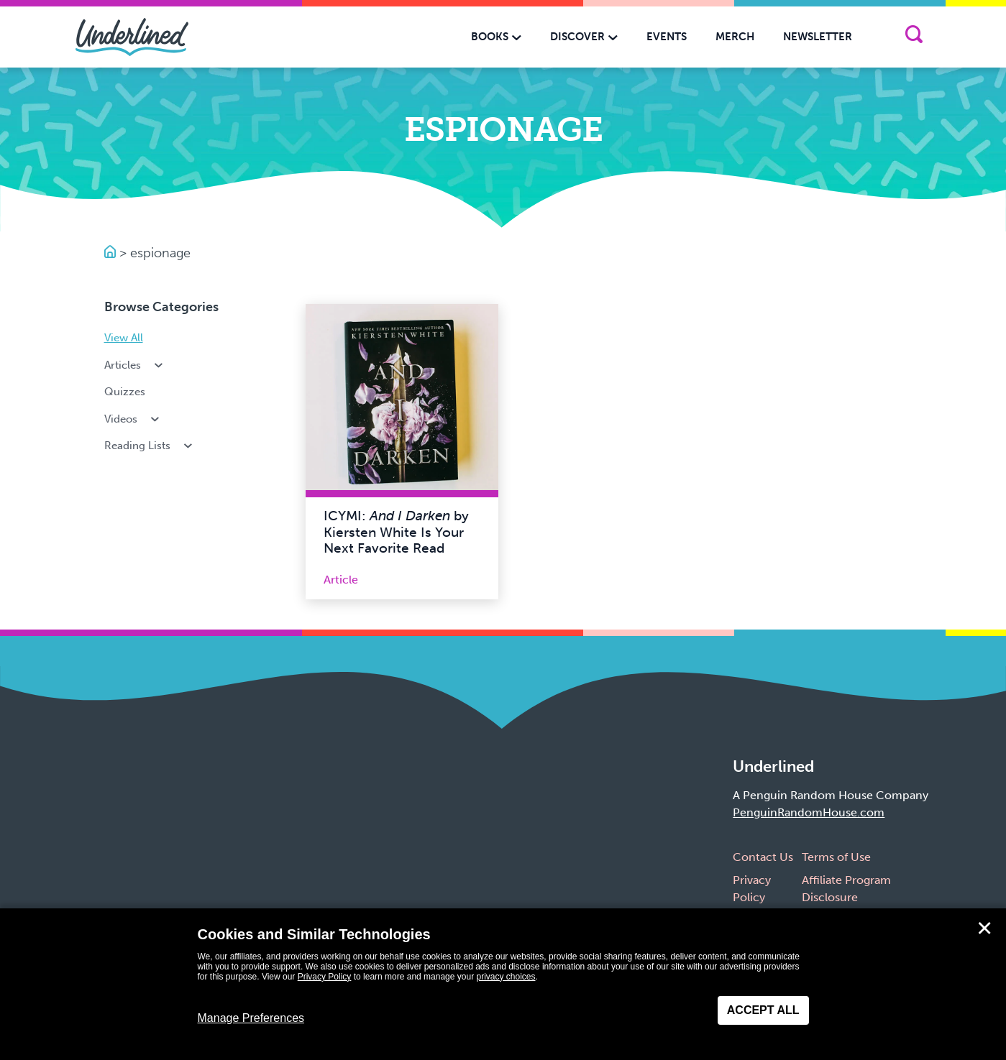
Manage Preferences (251, 1018)
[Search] (913, 37)
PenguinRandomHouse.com (808, 812)
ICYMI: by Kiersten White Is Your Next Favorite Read (396, 531)
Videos (133, 419)
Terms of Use (836, 857)
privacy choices (505, 977)
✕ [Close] (984, 928)
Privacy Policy (325, 977)
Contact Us (763, 857)
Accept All (763, 1010)
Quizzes (124, 391)
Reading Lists (150, 445)
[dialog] (503, 984)
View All (123, 337)
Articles (135, 365)
